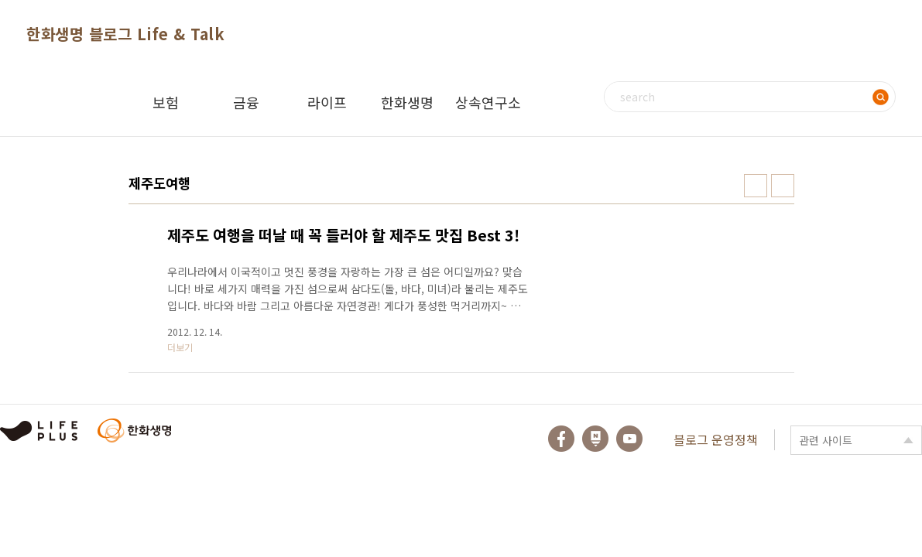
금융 (246, 102)
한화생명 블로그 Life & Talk (125, 33)
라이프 (327, 102)
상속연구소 (488, 102)
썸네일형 (755, 185)
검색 (880, 96)
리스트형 (782, 185)
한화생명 (407, 102)
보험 (166, 102)
